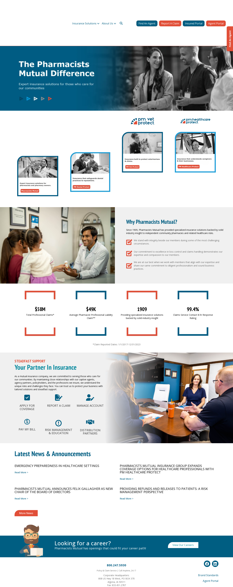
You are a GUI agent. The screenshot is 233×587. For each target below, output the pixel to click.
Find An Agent (147, 9)
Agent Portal (216, 9)
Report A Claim (170, 9)
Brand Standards (208, 524)
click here (201, 570)
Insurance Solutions (84, 9)
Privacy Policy (100, 555)
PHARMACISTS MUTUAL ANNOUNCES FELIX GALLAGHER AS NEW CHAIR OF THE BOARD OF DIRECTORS (64, 439)
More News (26, 462)
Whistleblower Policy (114, 555)
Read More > (21, 421)
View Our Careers (183, 494)
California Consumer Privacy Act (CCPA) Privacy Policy (116, 560)
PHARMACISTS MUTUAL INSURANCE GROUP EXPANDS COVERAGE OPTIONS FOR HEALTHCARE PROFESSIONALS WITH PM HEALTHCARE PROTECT (167, 417)
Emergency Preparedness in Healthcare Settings (57, 414)
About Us (107, 9)
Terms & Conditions (131, 555)
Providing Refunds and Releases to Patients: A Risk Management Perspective (164, 439)
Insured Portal (193, 9)
